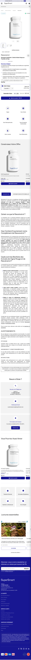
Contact (2, 611)
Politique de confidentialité (19, 570)
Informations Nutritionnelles (21, 194)
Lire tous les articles (16, 552)
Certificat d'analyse (15, 50)
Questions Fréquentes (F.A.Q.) (7, 613)
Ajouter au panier (13, 183)
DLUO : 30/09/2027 (6, 51)
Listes (19, 521)
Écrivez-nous (15, 427)
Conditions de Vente (5, 615)
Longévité (14, 10)
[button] (17, 41)
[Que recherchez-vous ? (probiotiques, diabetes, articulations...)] (15, 6)
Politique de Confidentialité (7, 617)
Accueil (2, 10)
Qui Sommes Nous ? (5, 595)
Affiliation (3, 601)
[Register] (26, 568)
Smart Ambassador (5, 603)
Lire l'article (13, 548)
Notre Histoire (4, 597)
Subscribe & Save (5, 626)
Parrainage (3, 628)
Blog (2, 630)
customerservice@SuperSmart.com (7, 587)
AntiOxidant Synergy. (10, 323)
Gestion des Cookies (5, 619)
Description (6, 194)
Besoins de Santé (8, 10)
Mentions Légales (5, 605)
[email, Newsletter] (15, 568)
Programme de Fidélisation (7, 624)
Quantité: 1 (6, 88)
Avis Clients (3, 599)
